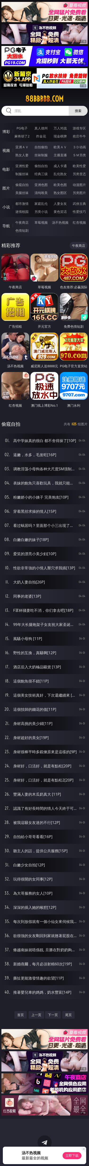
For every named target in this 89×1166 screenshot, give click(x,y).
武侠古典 (79, 203)
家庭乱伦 (41, 203)
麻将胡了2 (22, 136)
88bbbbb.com (44, 98)
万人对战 (60, 128)
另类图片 (79, 192)
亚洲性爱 (22, 166)
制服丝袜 (22, 174)
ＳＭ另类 (79, 155)
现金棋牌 (60, 136)
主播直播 (60, 155)
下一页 (53, 1015)
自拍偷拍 (41, 147)
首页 (20, 1015)
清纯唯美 (41, 192)
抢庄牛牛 (79, 136)
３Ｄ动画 (79, 147)
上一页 (36, 1015)
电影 (6, 169)
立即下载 (72, 1155)
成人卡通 (60, 166)
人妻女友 (60, 203)
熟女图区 (60, 192)
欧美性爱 (79, 166)
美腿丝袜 (22, 192)
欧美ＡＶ (60, 147)
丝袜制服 (41, 155)
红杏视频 (79, 222)
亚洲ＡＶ (22, 147)
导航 (6, 225)
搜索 (78, 110)
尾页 (68, 1015)
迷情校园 (22, 211)
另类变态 (79, 174)
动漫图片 (79, 184)
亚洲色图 (41, 184)
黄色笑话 (60, 211)
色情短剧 (22, 230)
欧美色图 (60, 184)
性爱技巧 (79, 211)
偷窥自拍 (22, 184)
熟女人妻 (22, 155)
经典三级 (41, 174)
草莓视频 (41, 222)
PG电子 (22, 128)
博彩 (6, 131)
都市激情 (22, 203)
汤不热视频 (60, 222)
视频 (6, 150)
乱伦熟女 (60, 174)
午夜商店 (22, 222)
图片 (6, 188)
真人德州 (41, 128)
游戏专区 (79, 128)
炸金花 (41, 136)
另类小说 (41, 211)
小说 (6, 207)
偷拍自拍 (41, 166)
